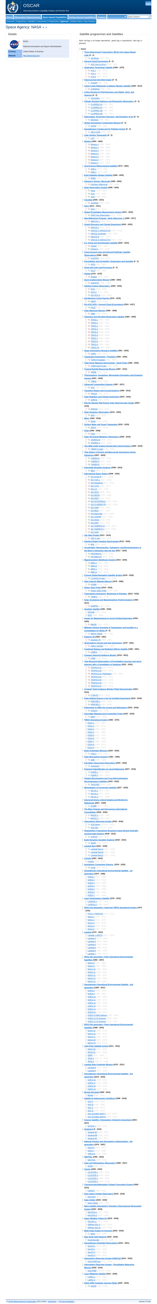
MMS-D (94, 572)
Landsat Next (90, 846)
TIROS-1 (94, 320)
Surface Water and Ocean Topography (101, 424)
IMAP (93, 717)
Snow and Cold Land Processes (98, 267)
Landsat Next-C (97, 855)
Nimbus (87, 141)
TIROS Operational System (96, 720)
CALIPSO (95, 258)
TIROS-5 (94, 332)
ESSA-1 (91, 723)
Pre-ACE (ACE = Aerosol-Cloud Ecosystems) (103, 304)
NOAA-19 (92, 1043)
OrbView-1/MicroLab (99, 184)
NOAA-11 (92, 972)
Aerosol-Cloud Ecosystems (96, 61)
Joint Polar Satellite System (96, 1046)
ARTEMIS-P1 (96, 554)
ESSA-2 (91, 726)
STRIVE (94, 837)
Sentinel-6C (92, 1138)
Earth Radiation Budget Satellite (98, 175)
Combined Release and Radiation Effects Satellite (106, 649)
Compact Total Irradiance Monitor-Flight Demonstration (108, 689)
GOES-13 (92, 1006)
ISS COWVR (96, 517)
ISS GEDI (95, 498)
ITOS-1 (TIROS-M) (95, 914)
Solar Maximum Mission (94, 311)
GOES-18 (92, 1086)
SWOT (93, 428)
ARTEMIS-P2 (96, 557)
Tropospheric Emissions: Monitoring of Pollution (105, 594)
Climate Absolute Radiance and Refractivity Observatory (109, 101)
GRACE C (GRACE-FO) (101, 231)
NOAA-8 (91, 963)
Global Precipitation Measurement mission (103, 212)
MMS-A (94, 563)
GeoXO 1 (91, 1249)
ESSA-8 (91, 744)
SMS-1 (93, 169)
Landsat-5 (92, 948)
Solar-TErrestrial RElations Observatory (101, 437)
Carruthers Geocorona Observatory (99, 763)
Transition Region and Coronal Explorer (101, 391)
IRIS (92, 544)
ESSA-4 (91, 732)
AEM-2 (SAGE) (97, 646)
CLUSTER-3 (93, 1175)
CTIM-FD (94, 695)
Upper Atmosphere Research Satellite (100, 351)
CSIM (93, 658)
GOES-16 (92, 1080)
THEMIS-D (95, 458)
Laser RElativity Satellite (95, 1274)
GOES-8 (91, 991)
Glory (86, 206)
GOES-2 (91, 880)
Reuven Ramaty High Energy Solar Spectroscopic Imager (109, 403)
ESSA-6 (91, 738)
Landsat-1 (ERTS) (95, 935)
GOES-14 (92, 1009)
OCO (93, 289)
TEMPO (94, 597)
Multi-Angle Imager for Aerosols (98, 1231)
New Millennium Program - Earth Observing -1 (104, 218)
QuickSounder (93, 1240)
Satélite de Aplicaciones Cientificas (99, 1098)
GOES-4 (91, 886)
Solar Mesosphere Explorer (96, 757)
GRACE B (95, 237)
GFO (90, 615)
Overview (10, 21)
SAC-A (90, 1101)
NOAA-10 (92, 969)
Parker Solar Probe (92, 588)
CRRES (94, 652)
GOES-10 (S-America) (97, 1018)
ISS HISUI (95, 520)
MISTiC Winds (96, 634)
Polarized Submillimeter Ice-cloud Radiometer (104, 769)
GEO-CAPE (95, 132)
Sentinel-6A (92, 1132)
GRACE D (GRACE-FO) (101, 240)
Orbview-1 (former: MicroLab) (97, 181)
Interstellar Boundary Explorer (97, 468)
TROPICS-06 (96, 683)
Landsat (87, 932)
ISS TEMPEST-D (98, 526)
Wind (86, 418)
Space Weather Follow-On (95, 1218)
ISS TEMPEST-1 (97, 529)
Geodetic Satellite (92, 609)
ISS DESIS (95, 495)
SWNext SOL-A (94, 1225)
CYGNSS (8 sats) (98, 578)
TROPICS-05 (96, 680)
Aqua (93, 191)
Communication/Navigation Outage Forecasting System (108, 1185)
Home (9, 17)
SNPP (90, 1055)
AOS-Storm (95, 824)
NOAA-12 (92, 975)
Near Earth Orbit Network (95, 1237)
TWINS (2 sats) (97, 449)
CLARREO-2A (96, 107)
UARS (93, 354)
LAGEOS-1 (92, 901)
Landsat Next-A (97, 849)
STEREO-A (95, 443)
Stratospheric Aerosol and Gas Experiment (103, 643)
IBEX (93, 471)
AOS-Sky (94, 828)
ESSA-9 (91, 748)
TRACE (94, 394)
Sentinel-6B (92, 1135)
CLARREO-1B (97, 111)
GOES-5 (91, 889)
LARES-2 (91, 1280)
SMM (93, 314)
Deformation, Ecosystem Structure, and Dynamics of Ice (108, 117)
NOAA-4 (91, 926)
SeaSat (87, 274)
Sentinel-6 (88, 1129)
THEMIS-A (95, 461)
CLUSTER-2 (93, 1178)
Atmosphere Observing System (98, 821)
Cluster (87, 1169)
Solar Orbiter (90, 1200)
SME (93, 760)
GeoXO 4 (91, 1255)
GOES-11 (92, 1000)
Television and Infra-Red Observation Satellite (104, 317)
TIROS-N (91, 1154)
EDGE (93, 843)
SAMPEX (94, 606)
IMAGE (94, 624)
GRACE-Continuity (98, 234)
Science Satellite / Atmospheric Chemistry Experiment (108, 1120)
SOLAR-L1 (92, 1221)
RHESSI (94, 409)
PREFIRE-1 (95, 701)
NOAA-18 (92, 1040)
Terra (93, 197)
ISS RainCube (96, 514)
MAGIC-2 (94, 818)
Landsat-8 (92, 1068)
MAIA (93, 1234)
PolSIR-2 (94, 775)
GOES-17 (92, 1083)
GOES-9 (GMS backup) (97, 1015)
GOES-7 (91, 895)
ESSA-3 (91, 729)
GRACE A (95, 227)
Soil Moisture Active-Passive (96, 298)
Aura (93, 194)
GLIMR (94, 806)
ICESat (94, 246)
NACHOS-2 (92, 1215)
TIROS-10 (95, 348)
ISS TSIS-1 (95, 480)
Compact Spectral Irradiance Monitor (100, 655)
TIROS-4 (94, 329)
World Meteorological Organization (22, 1301)
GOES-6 (91, 892)
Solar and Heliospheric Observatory (100, 1163)
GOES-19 (92, 1089)
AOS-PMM (92, 1271)
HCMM (93, 584)
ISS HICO (95, 492)
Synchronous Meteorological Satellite (100, 166)
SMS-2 (93, 172)
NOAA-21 (92, 1052)
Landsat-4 (92, 944)
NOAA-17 (92, 1037)
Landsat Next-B (97, 852)
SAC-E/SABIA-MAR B (97, 1117)
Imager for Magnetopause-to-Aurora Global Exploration (108, 618)
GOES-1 (91, 877)
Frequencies (53, 21)
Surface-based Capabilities (82, 17)
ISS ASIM (95, 508)
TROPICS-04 (96, 677)
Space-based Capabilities (54, 17)
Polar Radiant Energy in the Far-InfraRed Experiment (107, 698)
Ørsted (90, 1095)
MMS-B (94, 566)
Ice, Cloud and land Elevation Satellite (100, 243)
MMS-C (94, 569)
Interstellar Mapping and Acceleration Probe (103, 714)
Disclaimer (52, 1301)
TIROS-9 (94, 344)
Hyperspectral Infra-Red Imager (98, 80)
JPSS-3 (91, 1058)
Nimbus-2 (95, 147)
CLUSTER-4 (93, 1181)
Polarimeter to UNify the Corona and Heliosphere (105, 708)
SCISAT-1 (92, 1126)
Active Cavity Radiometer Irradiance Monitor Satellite (107, 86)
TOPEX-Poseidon (98, 360)
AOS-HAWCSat (94, 1261)
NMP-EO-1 (95, 221)
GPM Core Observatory (100, 215)
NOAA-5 (91, 929)
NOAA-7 (91, 1151)
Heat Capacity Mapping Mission (98, 581)
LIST (93, 138)
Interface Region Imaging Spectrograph (101, 541)
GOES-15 (92, 1012)
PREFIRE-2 (95, 704)
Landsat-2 (92, 938)
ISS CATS (95, 486)
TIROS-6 (94, 335)
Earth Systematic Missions (96, 751)
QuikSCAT (95, 283)
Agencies (64, 21)
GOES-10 (92, 997)
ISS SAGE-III (96, 477)
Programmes (21, 21)
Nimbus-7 (95, 163)
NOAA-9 (91, 966)
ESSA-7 (91, 741)
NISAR (93, 1286)
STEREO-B (95, 440)
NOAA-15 (92, 1031)
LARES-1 (91, 1277)
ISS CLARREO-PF (98, 504)
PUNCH (94, 711)
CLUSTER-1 (93, 1172)
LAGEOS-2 (92, 904)
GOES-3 (91, 883)
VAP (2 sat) (95, 538)
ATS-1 (93, 71)
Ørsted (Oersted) (91, 1092)
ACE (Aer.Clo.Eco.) (99, 64)
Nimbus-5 (95, 157)
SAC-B (90, 1105)
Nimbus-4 (95, 154)
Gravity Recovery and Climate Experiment (102, 224)
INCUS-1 (94, 791)
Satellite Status (76, 21)
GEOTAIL (88, 1157)
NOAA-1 (91, 917)
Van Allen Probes (91, 535)
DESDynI (94, 120)
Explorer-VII (89, 637)
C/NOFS (91, 1191)
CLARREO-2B (97, 114)
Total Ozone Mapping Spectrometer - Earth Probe (105, 363)
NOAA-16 (92, 1034)
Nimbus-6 (95, 160)
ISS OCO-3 (95, 295)
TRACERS (95, 784)
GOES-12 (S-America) (97, 1021)
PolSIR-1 (94, 772)
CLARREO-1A (96, 104)
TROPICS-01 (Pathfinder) (101, 674)
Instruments (42, 21)
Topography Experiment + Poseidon (100, 357)
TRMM (93, 372)
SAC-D (90, 1111)
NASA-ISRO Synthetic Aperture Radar (100, 1283)
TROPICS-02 (96, 668)
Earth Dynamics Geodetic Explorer (99, 840)
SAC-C (90, 1108)
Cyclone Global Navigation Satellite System (103, 575)
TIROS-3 (94, 326)
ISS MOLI (95, 511)
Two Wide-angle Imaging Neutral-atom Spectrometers (107, 446)
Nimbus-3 (95, 151)
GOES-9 (91, 994)
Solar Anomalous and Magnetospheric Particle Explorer (108, 600)
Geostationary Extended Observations (101, 1243)
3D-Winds (95, 58)
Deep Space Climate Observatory (98, 1194)
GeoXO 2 (91, 1246)
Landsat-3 (92, 941)
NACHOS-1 (92, 1212)
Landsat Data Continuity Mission (98, 1065)
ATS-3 (93, 74)
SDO (93, 415)
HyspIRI (94, 83)
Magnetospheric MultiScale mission (99, 560)
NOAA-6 (91, 1148)
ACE (93, 388)
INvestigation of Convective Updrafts (100, 788)
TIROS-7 (94, 338)
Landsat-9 (92, 1071)
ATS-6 (93, 77)
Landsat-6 (92, 951)
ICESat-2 (94, 249)
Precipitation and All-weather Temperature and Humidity (108, 261)
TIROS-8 (94, 341)
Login (148, 3)
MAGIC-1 (94, 815)
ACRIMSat (95, 89)
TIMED (93, 381)
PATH (93, 264)
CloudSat (88, 200)
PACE (93, 307)
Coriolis (87, 858)
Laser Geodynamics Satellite (96, 898)
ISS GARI (95, 532)
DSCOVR (92, 1197)
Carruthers (95, 766)
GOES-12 (92, 1003)
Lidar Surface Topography (95, 135)
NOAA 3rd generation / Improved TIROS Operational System (110, 908)
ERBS (93, 178)
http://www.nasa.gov (31, 56)
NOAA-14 (92, 981)
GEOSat (91, 612)
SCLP (93, 271)
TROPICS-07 (96, 686)
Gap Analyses (90, 21)
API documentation (66, 1301)
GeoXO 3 (91, 1252)
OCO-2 (94, 292)
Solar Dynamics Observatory (96, 412)
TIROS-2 (94, 323)
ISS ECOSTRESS (98, 501)
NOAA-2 (91, 920)
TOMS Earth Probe (98, 366)
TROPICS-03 (96, 671)
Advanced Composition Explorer (98, 384)
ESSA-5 (91, 735)
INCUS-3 (94, 797)
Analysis (101, 17)
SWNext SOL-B (94, 1228)
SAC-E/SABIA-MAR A (96, 1114)
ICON (93, 868)
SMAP (93, 301)
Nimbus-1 (95, 144)
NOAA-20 (92, 1049)
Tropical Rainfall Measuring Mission (100, 369)
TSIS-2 (93, 754)
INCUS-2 (94, 794)
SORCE (94, 400)
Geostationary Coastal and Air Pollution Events (105, 129)
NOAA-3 (91, 923)
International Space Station (96, 474)
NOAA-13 (92, 978)
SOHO (90, 1166)
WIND (93, 421)
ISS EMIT (95, 523)
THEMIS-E (95, 464)
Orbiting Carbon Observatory (97, 286)
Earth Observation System (95, 187)
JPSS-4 (91, 1061)
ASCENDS (95, 98)
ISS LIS (94, 489)
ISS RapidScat (97, 483)
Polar (86, 431)
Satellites (32, 21)
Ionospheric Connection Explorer (99, 864)
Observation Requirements (27, 17)
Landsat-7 (92, 954)
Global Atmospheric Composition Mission (102, 123)
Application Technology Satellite (98, 67)
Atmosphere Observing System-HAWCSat (102, 1258)
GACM (93, 126)
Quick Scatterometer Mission (97, 280)
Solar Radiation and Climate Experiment (101, 397)
